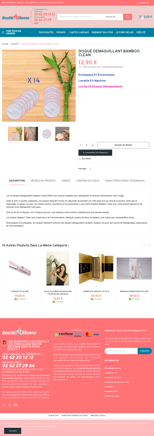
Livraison (109, 387)
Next (149, 245)
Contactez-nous (112, 396)
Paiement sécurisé (113, 377)
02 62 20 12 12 (44, 14)
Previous (144, 245)
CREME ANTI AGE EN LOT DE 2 (96, 291)
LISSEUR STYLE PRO (20, 291)
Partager (90, 169)
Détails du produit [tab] (43, 180)
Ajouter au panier (123, 145)
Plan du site (54, 416)
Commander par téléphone (95, 152)
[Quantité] (87, 145)
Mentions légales (98, 416)
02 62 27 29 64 (42, 21)
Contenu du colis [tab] (87, 180)
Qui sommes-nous (113, 368)
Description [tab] (17, 180)
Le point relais (111, 391)
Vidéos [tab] (66, 180)
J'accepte (12, 431)
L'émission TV (111, 373)
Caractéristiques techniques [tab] (125, 180)
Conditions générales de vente (74, 416)
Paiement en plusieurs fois (117, 382)
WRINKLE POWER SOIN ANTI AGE (134, 291)
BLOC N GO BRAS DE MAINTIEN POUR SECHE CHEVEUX (58, 292)
